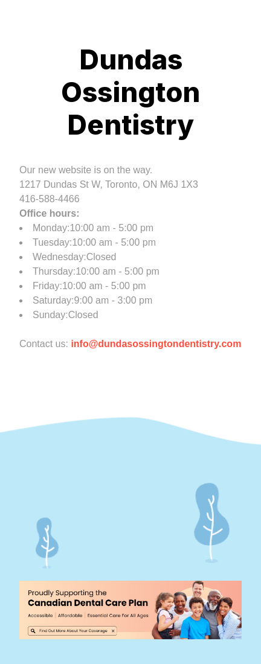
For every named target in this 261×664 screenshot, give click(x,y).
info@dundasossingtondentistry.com (156, 344)
